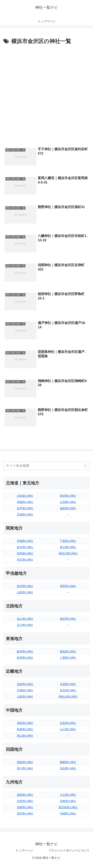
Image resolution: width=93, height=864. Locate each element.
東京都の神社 (68, 547)
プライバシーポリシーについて (69, 850)
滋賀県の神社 (25, 684)
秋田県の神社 (68, 495)
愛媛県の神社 (68, 762)
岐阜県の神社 (25, 651)
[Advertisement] (46, 94)
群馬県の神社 (25, 553)
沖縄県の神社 (68, 813)
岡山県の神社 (25, 735)
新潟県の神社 (25, 586)
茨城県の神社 (25, 540)
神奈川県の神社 (68, 553)
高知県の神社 (68, 768)
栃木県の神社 (25, 547)
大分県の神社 (68, 794)
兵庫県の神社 (68, 684)
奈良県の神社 (68, 690)
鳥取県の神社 (25, 723)
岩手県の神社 (25, 508)
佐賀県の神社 (25, 801)
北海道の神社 (25, 495)
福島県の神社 (68, 508)
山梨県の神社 (25, 592)
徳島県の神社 (25, 762)
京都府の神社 (25, 690)
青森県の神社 (25, 502)
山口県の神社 (68, 729)
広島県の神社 (68, 723)
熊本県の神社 (25, 813)
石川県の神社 (25, 625)
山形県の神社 (68, 502)
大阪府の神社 (25, 696)
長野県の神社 (68, 586)
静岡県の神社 (25, 657)
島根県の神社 (25, 729)
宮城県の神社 (25, 514)
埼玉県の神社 (25, 559)
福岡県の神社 (25, 794)
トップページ (24, 850)
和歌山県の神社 (68, 696)
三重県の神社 (68, 657)
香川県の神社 (25, 768)
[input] (46, 465)
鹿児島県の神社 (68, 807)
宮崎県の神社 (68, 801)
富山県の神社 (25, 618)
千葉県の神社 (68, 540)
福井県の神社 (68, 618)
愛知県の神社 (68, 651)
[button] (85, 465)
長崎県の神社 (25, 807)
